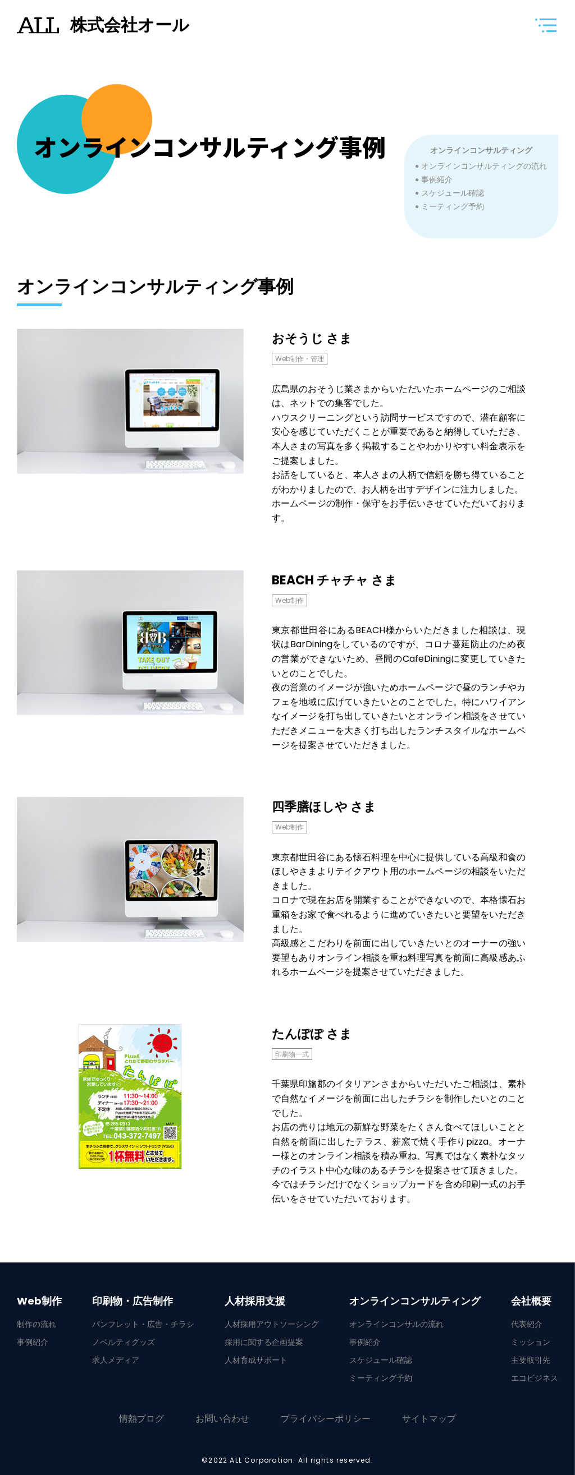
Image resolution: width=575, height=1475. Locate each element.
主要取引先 (530, 1360)
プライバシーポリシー (326, 1418)
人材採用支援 (255, 1301)
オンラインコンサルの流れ (396, 1324)
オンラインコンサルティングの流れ (484, 166)
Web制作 (39, 1301)
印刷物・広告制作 (132, 1301)
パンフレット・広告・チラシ (143, 1324)
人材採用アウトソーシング (272, 1324)
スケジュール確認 (452, 193)
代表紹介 (526, 1324)
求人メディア (115, 1360)
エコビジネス (534, 1378)
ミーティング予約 (452, 206)
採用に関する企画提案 (264, 1342)
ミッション (530, 1342)
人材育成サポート (256, 1360)
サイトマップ (429, 1418)
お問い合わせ (222, 1418)
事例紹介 (437, 179)
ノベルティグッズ (123, 1342)
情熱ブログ (141, 1418)
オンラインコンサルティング (481, 150)
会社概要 (531, 1301)
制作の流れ (36, 1324)
